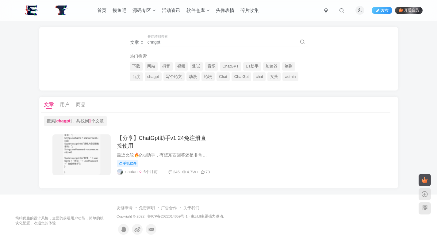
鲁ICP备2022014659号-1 (168, 216)
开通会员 (409, 10)
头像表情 (225, 10)
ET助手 (252, 66)
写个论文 (174, 77)
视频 (181, 66)
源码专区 (144, 10)
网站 (151, 66)
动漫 (193, 77)
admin (290, 77)
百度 (136, 77)
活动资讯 (171, 10)
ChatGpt (241, 77)
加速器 (272, 66)
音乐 (212, 66)
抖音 (166, 66)
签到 (289, 66)
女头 (274, 77)
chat (259, 77)
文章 (49, 104)
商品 (81, 104)
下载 (136, 66)
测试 (196, 66)
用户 (65, 104)
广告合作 (169, 208)
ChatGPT (231, 66)
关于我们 (191, 208)
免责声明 (147, 208)
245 (174, 172)
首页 (101, 10)
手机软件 (128, 163)
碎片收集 (249, 10)
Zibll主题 (201, 216)
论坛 (208, 77)
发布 (381, 10)
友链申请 (124, 208)
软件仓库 (198, 10)
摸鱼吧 (119, 10)
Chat (223, 77)
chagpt (153, 77)
